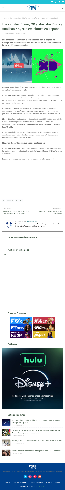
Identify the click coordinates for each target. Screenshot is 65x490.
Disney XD (10, 200)
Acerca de (58, 482)
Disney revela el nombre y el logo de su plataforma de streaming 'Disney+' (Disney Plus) (36, 421)
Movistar (18, 200)
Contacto (49, 482)
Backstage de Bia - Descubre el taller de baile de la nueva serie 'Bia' (37, 441)
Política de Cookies (37, 482)
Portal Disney (9, 34)
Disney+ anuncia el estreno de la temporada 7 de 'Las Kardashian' (36, 451)
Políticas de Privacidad (21, 482)
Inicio (5, 18)
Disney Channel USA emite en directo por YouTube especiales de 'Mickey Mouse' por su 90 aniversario (36, 431)
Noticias (8, 482)
